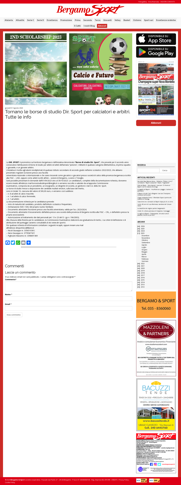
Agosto (144, 245)
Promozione (66, 20)
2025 (143, 229)
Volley (118, 20)
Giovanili (107, 20)
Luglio (144, 247)
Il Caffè (77, 26)
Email (7, 304)
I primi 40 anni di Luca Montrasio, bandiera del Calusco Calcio (154, 205)
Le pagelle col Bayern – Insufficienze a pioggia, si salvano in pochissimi (155, 190)
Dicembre (145, 235)
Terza (97, 20)
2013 (143, 284)
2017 (143, 275)
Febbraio (145, 259)
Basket (127, 20)
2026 (143, 226)
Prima (77, 20)
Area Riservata (153, 2)
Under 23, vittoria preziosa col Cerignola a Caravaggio (153, 211)
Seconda (87, 20)
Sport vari (148, 20)
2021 (143, 266)
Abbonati (102, 26)
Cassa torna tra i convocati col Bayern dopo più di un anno (155, 202)
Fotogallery (143, 2)
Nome (8, 294)
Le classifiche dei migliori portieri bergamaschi (151, 208)
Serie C (30, 20)
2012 (143, 287)
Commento (10, 279)
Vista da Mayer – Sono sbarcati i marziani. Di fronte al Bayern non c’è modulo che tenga (153, 186)
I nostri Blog (89, 26)
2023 (142, 233)
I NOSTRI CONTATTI (167, 2)
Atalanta (9, 20)
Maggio (144, 252)
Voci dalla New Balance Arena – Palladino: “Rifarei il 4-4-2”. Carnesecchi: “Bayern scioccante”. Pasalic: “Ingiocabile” (155, 182)
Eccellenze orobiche (166, 20)
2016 (143, 278)
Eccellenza (52, 20)
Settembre (146, 242)
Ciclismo (137, 20)
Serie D (40, 20)
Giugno (144, 250)
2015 (143, 280)
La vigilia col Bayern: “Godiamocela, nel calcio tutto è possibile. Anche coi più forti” (153, 214)
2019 (143, 271)
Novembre (146, 238)
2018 (143, 273)
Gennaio (145, 261)
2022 (143, 263)
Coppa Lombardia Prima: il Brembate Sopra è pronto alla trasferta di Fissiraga (154, 198)
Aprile (144, 254)
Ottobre (145, 240)
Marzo (144, 256)
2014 (143, 282)
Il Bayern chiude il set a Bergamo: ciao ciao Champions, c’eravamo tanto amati (154, 194)
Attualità (20, 20)
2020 (143, 268)
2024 (143, 231)
